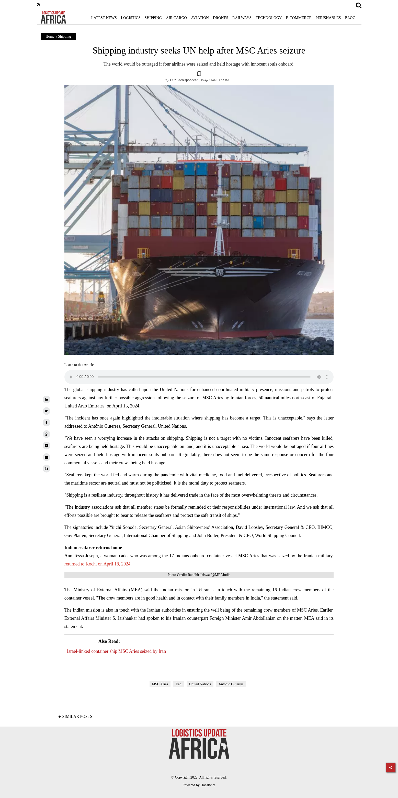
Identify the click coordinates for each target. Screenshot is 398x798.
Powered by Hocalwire (199, 785)
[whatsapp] (46, 434)
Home (50, 36)
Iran (178, 684)
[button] (199, 74)
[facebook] (46, 422)
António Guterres (231, 684)
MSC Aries (160, 684)
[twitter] (46, 411)
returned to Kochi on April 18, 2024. (98, 563)
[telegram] (46, 445)
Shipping (64, 36)
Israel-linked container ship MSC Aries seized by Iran (116, 645)
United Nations (200, 684)
